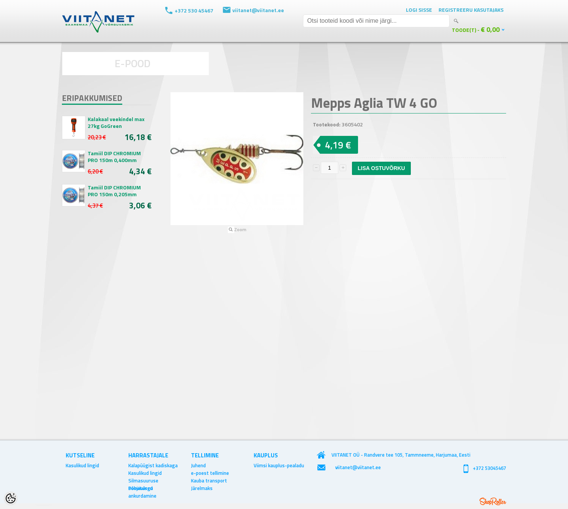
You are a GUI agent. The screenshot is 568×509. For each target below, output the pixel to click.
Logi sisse (419, 10)
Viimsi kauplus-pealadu (279, 465)
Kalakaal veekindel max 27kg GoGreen (116, 122)
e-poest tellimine (210, 473)
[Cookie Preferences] (10, 498)
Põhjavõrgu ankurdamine (142, 488)
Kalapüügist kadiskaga (153, 465)
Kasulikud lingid (82, 465)
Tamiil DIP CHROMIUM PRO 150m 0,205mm (114, 191)
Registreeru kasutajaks (471, 10)
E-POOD (133, 63)
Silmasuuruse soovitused (143, 480)
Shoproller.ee (493, 501)
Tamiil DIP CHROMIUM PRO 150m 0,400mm (114, 157)
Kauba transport (209, 480)
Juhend (198, 465)
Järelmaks (202, 488)
